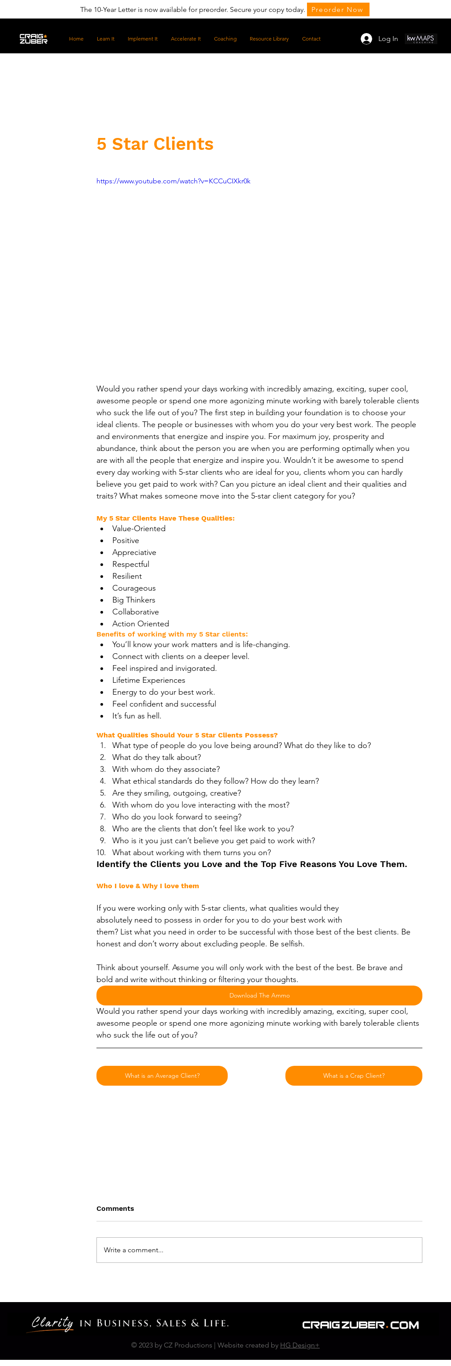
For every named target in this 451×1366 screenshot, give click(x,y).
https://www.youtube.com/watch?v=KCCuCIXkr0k (173, 181)
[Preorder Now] (338, 9)
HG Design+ (300, 1345)
